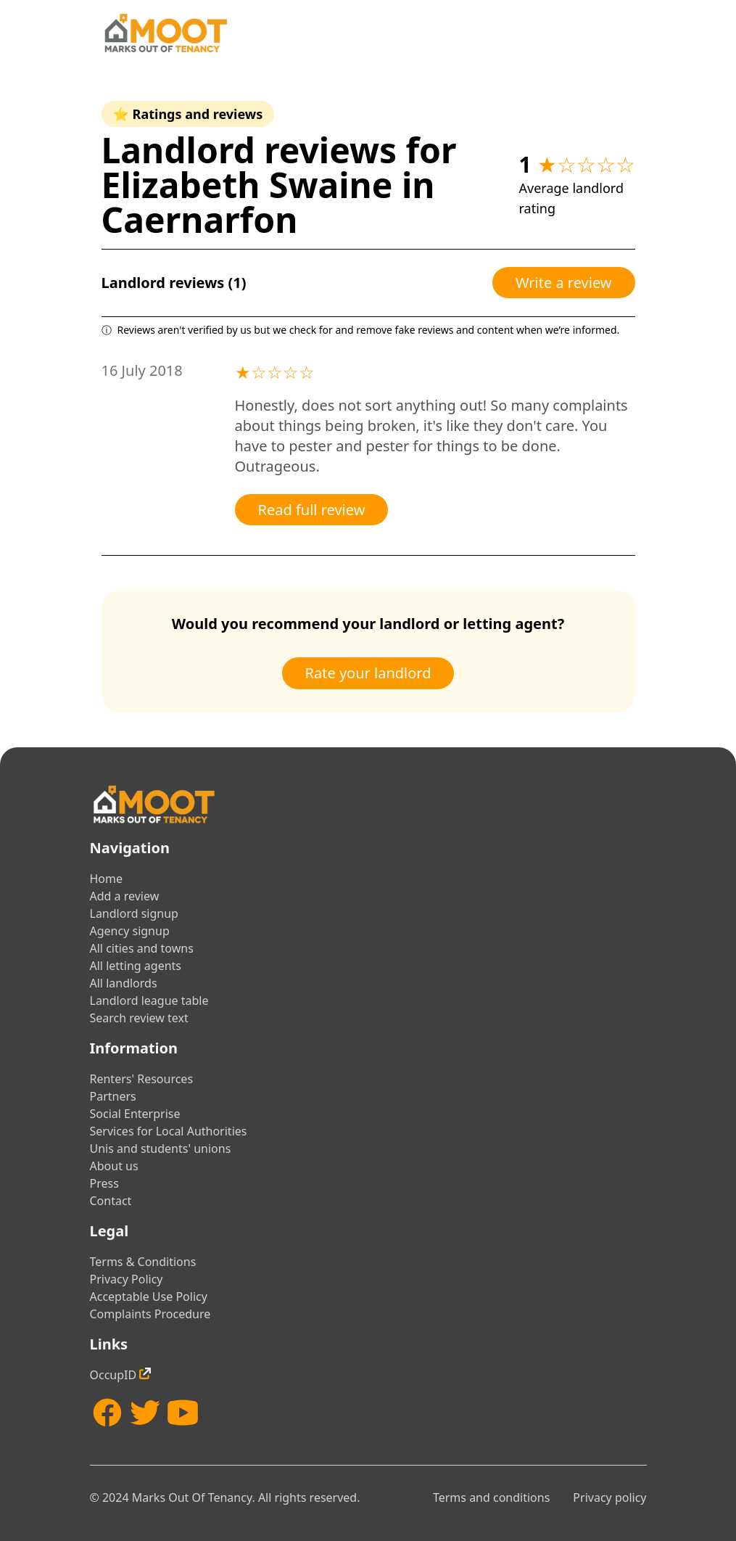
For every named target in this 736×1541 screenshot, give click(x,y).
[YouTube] (182, 1412)
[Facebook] (107, 1412)
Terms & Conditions (143, 1262)
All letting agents (136, 966)
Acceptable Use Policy (148, 1296)
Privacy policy (609, 1497)
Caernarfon (200, 219)
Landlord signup (134, 913)
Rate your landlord (368, 673)
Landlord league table (149, 1000)
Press (104, 1183)
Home (106, 879)
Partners (113, 1096)
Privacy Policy (126, 1279)
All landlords (123, 983)
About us (114, 1166)
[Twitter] (145, 1412)
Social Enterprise (135, 1114)
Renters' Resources (142, 1079)
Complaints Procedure (150, 1314)
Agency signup (130, 931)
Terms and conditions (491, 1497)
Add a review (125, 896)
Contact (111, 1201)
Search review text (139, 1018)
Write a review (564, 282)
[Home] (165, 33)
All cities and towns (142, 948)
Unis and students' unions (160, 1148)
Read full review (311, 509)
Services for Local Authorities (168, 1131)
